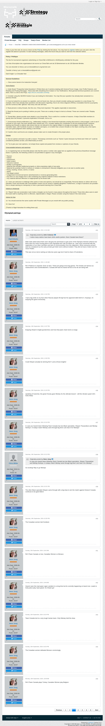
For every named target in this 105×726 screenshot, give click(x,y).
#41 (97, 551)
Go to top (97, 718)
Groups (26, 40)
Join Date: (10, 245)
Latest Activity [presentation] (18, 220)
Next (96, 710)
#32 (97, 262)
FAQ (19, 40)
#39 (97, 486)
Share (14, 251)
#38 (97, 454)
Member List (46, 40)
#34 (97, 326)
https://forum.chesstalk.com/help (38, 92)
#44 (97, 647)
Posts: (11, 248)
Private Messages (10, 40)
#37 (97, 422)
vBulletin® (91, 722)
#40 (97, 518)
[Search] (86, 18)
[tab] (8, 220)
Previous (59, 710)
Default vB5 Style (12, 718)
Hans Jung (13, 271)
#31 (97, 230)
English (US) (27, 718)
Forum (10, 44)
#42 (97, 583)
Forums (7, 37)
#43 (97, 615)
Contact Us (87, 718)
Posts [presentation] (8, 220)
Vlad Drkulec (13, 239)
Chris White (13, 463)
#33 (97, 294)
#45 (97, 679)
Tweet (14, 254)
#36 (97, 390)
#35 (97, 358)
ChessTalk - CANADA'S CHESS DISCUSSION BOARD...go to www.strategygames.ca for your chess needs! (45, 44)
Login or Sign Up (95, 1)
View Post (55, 234)
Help (79, 718)
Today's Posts (35, 40)
